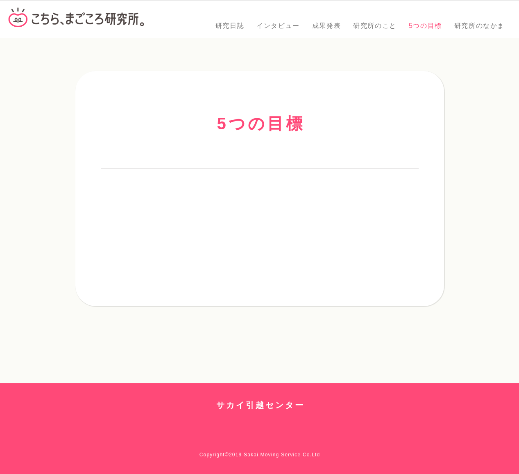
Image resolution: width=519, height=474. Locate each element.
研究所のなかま (479, 25)
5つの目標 (425, 25)
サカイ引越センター (260, 405)
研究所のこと (375, 25)
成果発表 (326, 25)
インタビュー (278, 25)
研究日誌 (229, 25)
